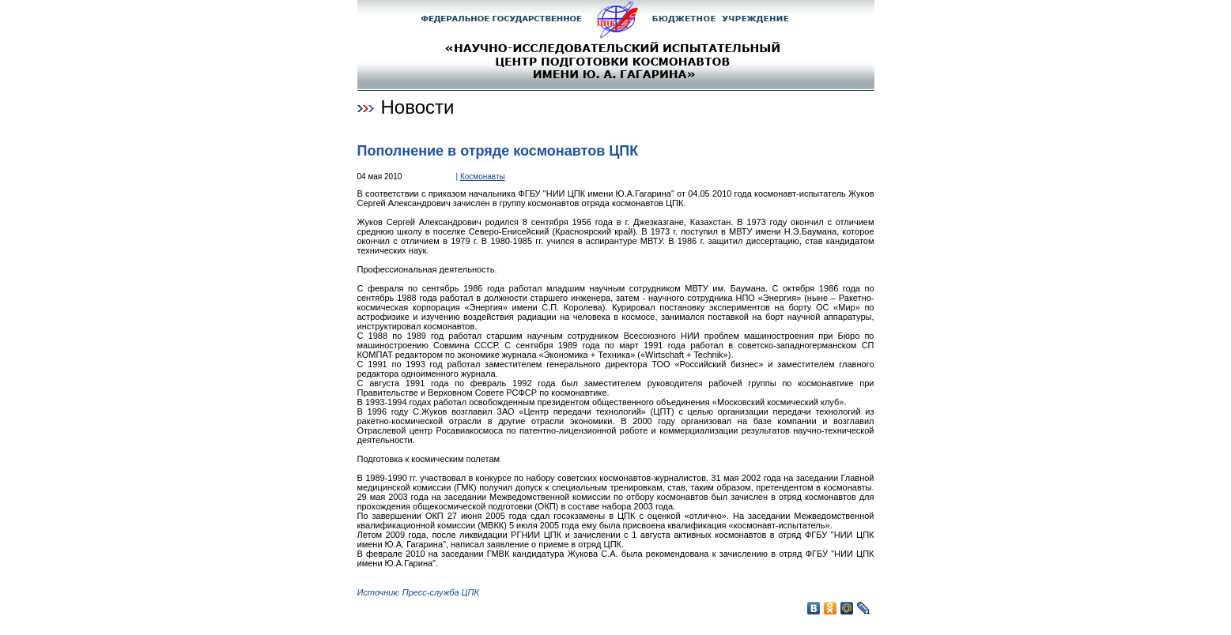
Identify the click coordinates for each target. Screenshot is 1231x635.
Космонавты (482, 176)
